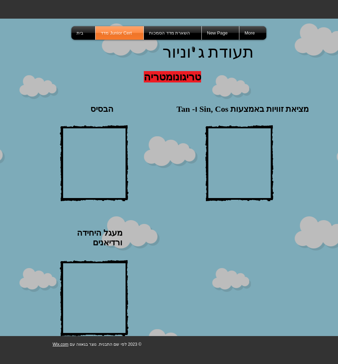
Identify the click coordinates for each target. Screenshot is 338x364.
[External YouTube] (94, 163)
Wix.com (60, 344)
